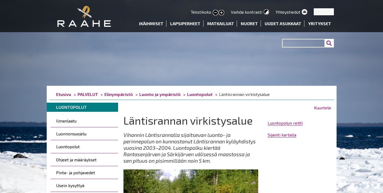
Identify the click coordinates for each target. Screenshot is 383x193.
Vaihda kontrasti (246, 11)
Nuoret (249, 23)
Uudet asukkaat (283, 23)
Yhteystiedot (288, 11)
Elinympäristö (118, 94)
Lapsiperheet (185, 23)
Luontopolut (200, 94)
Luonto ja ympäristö (160, 94)
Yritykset (319, 23)
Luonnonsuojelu (71, 133)
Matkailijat (220, 23)
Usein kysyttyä (70, 185)
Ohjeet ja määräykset (76, 159)
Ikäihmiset (151, 23)
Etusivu (63, 94)
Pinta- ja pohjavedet (75, 172)
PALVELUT (88, 94)
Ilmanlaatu (66, 120)
